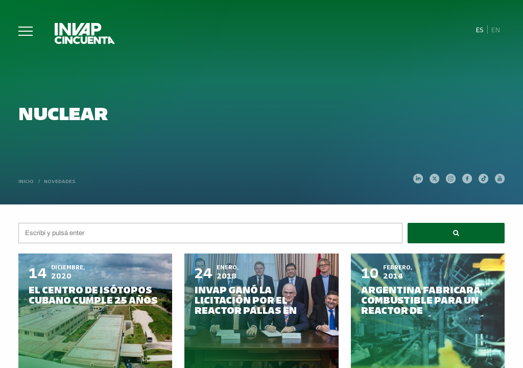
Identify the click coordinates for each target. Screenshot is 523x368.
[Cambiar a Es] (479, 29)
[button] (456, 233)
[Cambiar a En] (496, 29)
